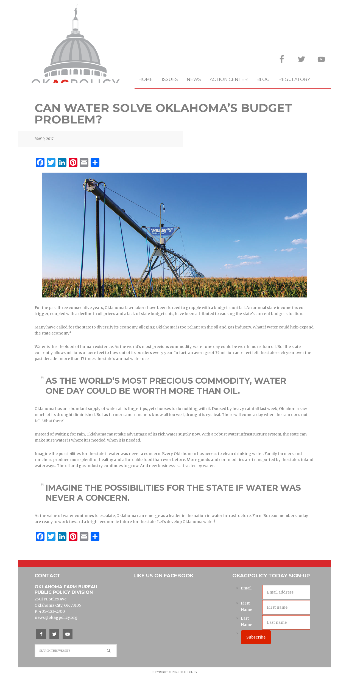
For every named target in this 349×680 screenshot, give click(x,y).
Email (246, 588)
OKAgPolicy (76, 47)
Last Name (246, 621)
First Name (246, 606)
